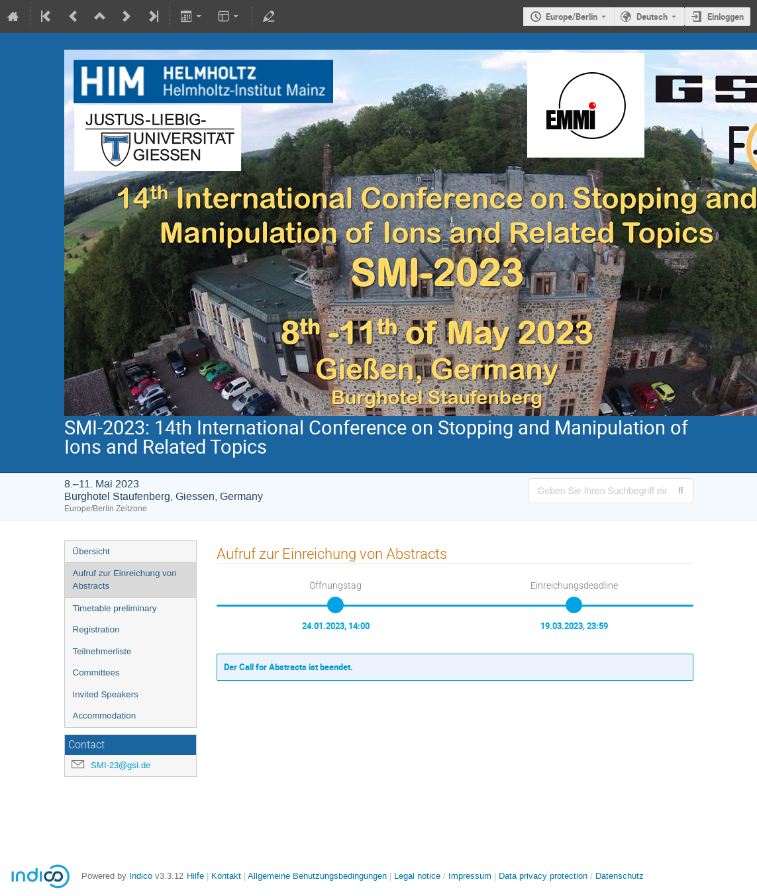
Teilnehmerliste (102, 651)
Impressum (469, 875)
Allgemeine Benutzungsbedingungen (317, 875)
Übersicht (91, 551)
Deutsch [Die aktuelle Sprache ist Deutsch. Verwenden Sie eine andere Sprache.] (652, 17)
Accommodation (104, 716)
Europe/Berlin (571, 17)
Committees (96, 672)
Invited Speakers (105, 694)
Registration (96, 629)
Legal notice (418, 875)
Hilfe (195, 875)
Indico (140, 875)
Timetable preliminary (115, 608)
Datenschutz (619, 875)
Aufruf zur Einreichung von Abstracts (125, 579)
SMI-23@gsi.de (120, 765)
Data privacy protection (544, 875)
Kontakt (226, 875)
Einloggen (725, 17)
